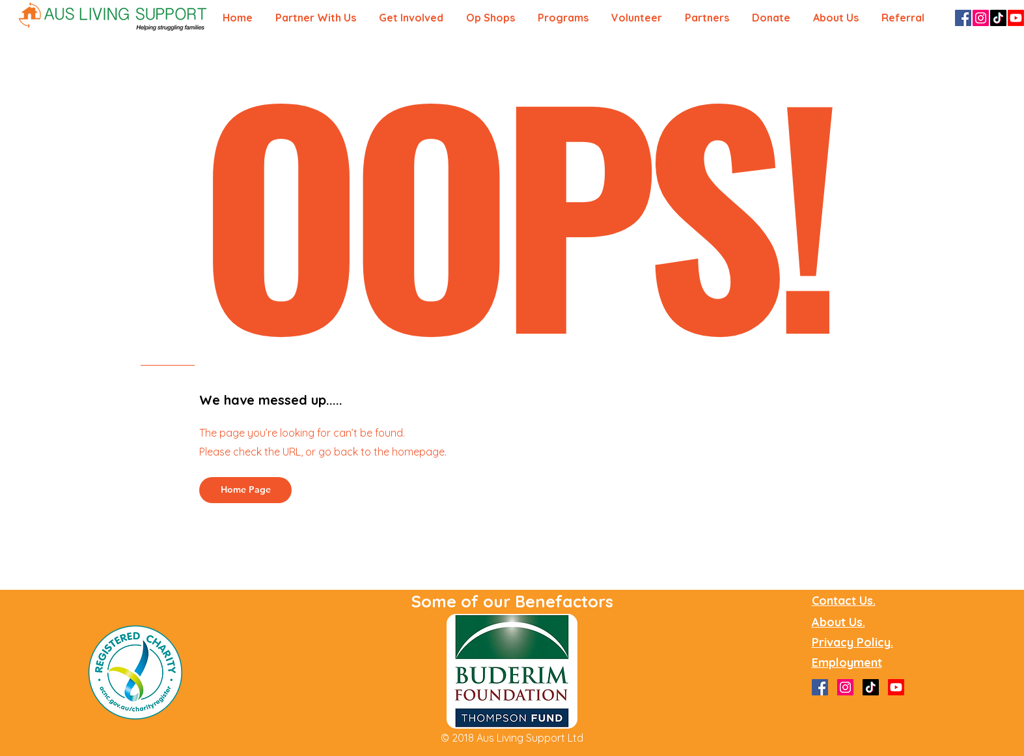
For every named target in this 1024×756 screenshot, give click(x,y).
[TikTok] (998, 18)
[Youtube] (1016, 18)
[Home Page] (245, 490)
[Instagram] (981, 18)
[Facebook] (963, 18)
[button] (905, 18)
